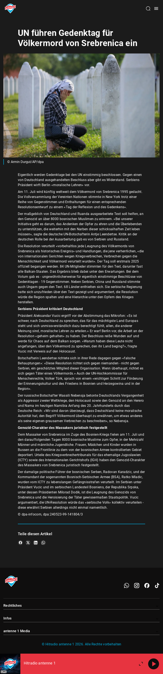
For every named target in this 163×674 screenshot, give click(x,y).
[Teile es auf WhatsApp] (43, 542)
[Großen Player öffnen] (141, 663)
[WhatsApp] (126, 585)
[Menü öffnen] (156, 8)
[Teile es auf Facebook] (20, 542)
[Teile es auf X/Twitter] (28, 542)
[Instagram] (136, 585)
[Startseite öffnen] (10, 8)
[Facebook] (146, 585)
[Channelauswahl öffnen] (148, 8)
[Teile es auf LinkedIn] (35, 542)
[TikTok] (157, 585)
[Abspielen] (154, 664)
